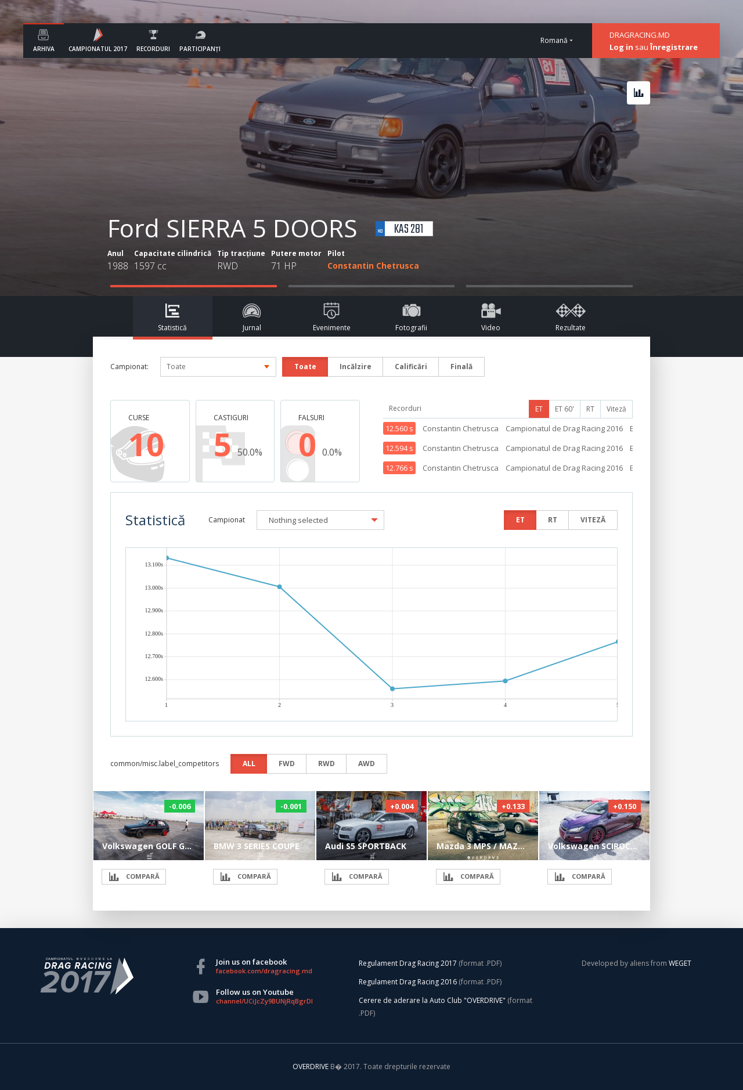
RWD (326, 763)
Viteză (616, 409)
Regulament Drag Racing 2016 (408, 982)
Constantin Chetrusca (373, 265)
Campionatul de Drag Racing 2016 (564, 428)
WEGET (680, 963)
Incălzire (356, 366)
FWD (287, 763)
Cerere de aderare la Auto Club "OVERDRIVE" (432, 1000)
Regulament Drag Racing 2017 (408, 963)
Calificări (411, 366)
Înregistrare (674, 47)
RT (590, 409)
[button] (320, 520)
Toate (305, 366)
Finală (461, 366)
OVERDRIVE (311, 1066)
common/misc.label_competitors (164, 763)
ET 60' (564, 409)
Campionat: (129, 366)
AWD (366, 763)
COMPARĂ (134, 877)
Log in (621, 47)
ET (539, 409)
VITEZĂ (592, 520)
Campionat (226, 520)
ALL (249, 763)
